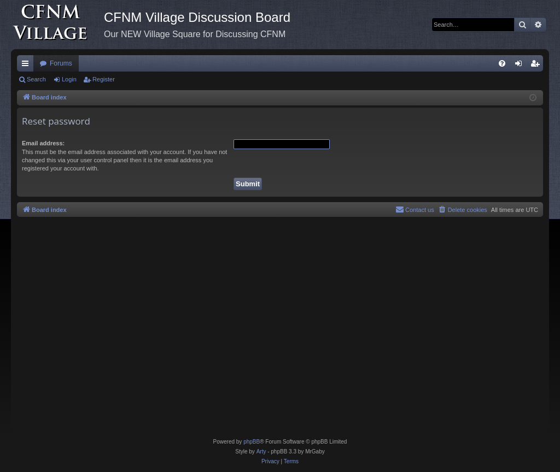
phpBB (251, 442)
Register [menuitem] (537, 66)
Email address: (43, 143)
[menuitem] (502, 63)
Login (69, 79)
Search (36, 79)
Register (103, 79)
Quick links (27, 66)
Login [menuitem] (521, 66)
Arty (261, 452)
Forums (61, 63)
